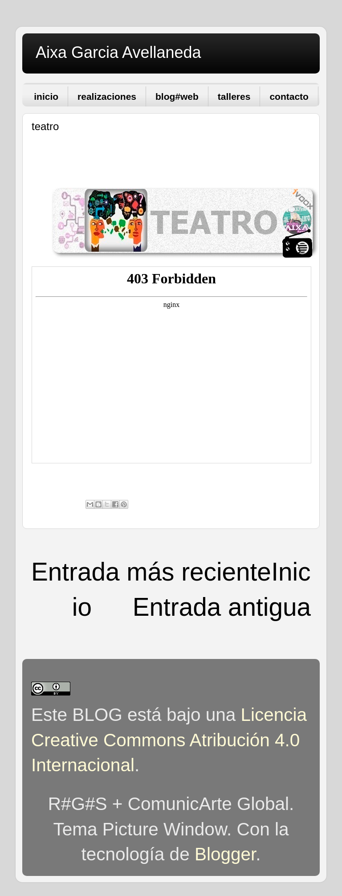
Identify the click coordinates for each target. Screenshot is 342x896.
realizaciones (106, 96)
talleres (234, 96)
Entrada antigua (222, 607)
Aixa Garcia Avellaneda (118, 52)
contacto (289, 96)
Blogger (225, 854)
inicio (46, 96)
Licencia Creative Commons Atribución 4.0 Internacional (169, 739)
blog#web (177, 96)
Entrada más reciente (151, 572)
